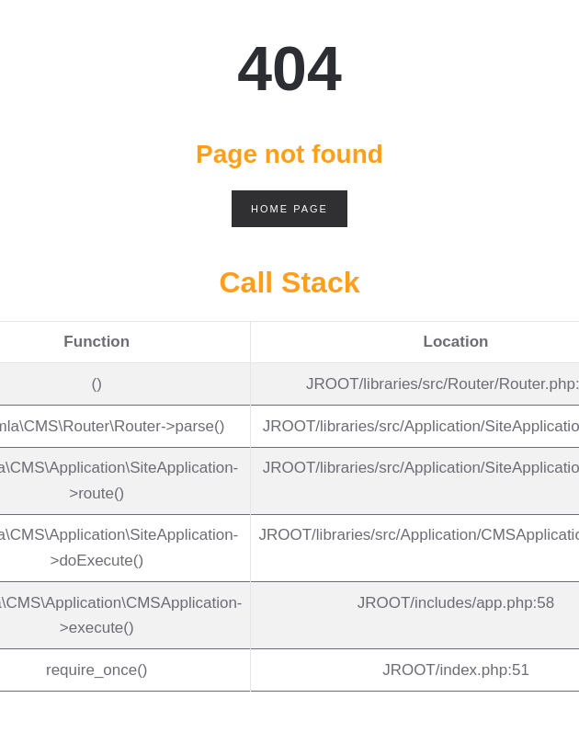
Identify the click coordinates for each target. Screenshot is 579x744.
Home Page (289, 208)
